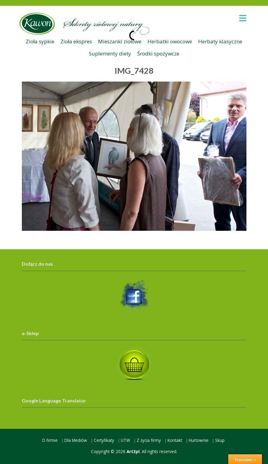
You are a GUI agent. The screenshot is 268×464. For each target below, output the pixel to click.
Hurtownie (199, 440)
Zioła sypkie (40, 41)
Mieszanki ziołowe (119, 41)
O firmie (50, 440)
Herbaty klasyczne (220, 41)
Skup (220, 440)
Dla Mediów (75, 440)
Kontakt (175, 440)
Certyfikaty (104, 440)
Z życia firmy (149, 440)
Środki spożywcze (158, 53)
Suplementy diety (110, 53)
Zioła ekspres (76, 41)
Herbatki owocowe (170, 41)
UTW (125, 440)
